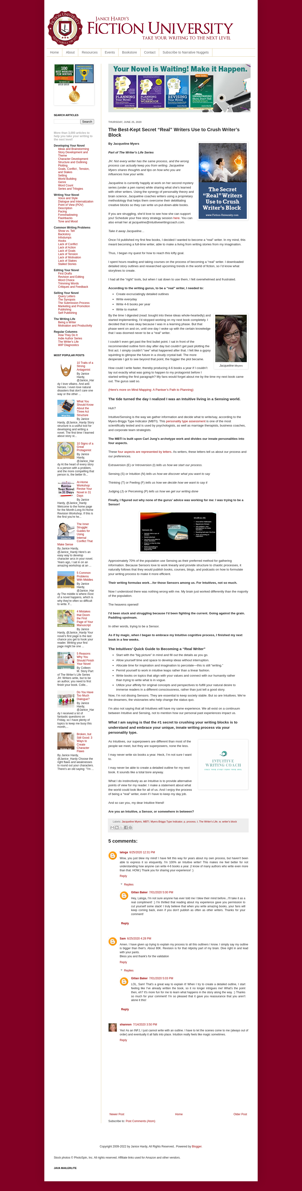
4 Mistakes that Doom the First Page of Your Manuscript (85, 618)
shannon (126, 1024)
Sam (123, 938)
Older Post (240, 1114)
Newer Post (117, 1114)
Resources (90, 52)
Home (54, 52)
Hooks (62, 241)
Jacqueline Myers (132, 821)
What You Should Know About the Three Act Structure (85, 408)
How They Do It (68, 335)
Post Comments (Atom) (140, 1121)
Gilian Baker (139, 892)
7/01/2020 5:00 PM (161, 892)
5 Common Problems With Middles (85, 576)
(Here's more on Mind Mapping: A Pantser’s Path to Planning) (150, 389)
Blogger (196, 1146)
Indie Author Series (70, 338)
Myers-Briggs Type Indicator (166, 821)
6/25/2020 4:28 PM (139, 938)
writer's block (229, 821)
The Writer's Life (208, 821)
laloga (124, 852)
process (191, 821)
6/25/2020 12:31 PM (142, 852)
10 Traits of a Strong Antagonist (85, 366)
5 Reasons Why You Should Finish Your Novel (85, 658)
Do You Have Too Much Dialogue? (85, 696)
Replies (128, 884)
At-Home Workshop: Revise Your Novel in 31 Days (84, 489)
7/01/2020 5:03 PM (161, 978)
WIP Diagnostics (68, 345)
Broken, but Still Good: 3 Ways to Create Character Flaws (84, 743)
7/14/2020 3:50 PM (145, 1024)
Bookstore (129, 52)
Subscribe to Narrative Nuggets (186, 52)
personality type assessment (186, 421)
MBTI (146, 821)
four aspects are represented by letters (144, 452)
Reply (123, 876)
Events (110, 52)
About (70, 52)
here (176, 218)
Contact (150, 52)
